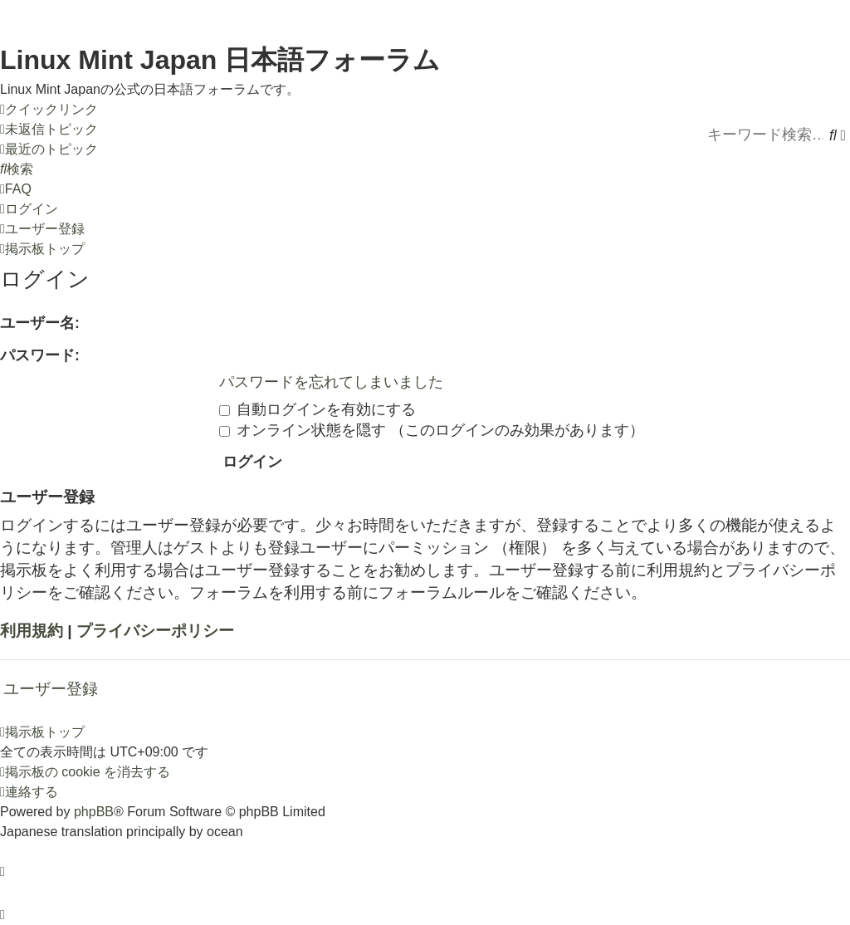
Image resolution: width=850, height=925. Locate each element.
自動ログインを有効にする (317, 409)
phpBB (94, 812)
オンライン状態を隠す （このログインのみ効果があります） (431, 430)
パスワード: (40, 355)
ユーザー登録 (50, 688)
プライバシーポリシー (155, 630)
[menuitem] (49, 129)
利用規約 (31, 630)
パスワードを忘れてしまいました (331, 382)
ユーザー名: (40, 323)
